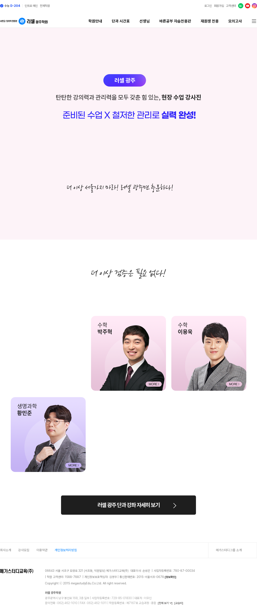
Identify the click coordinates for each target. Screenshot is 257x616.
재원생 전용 (210, 21)
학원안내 (95, 21)
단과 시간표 (121, 21)
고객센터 (231, 5)
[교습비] (178, 603)
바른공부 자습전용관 (175, 21)
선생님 (144, 21)
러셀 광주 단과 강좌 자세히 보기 (128, 505)
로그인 (208, 5)
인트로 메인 (31, 5)
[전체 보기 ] (165, 603)
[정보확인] (170, 577)
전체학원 (45, 5)
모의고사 (235, 21)
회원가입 (219, 5)
